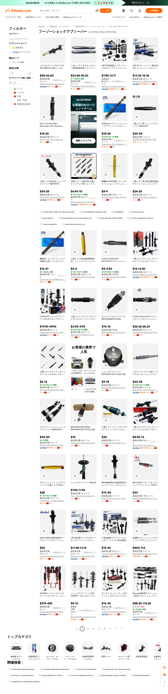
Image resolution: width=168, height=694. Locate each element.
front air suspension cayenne (140, 218)
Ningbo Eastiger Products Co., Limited (84, 202)
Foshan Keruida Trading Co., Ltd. (115, 443)
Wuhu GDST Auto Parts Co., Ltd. (145, 445)
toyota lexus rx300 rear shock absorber (57, 212)
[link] (164, 667)
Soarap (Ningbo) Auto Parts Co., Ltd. (53, 612)
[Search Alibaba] (66, 10)
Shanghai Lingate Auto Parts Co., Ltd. (145, 332)
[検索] (106, 10)
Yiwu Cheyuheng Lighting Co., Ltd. (84, 496)
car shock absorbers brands (80, 675)
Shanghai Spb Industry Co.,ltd (83, 617)
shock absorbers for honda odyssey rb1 (74, 218)
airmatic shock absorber (85, 669)
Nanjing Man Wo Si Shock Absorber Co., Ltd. (115, 332)
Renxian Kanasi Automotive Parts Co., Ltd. (115, 388)
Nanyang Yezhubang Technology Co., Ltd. (53, 445)
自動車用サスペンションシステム (89, 26)
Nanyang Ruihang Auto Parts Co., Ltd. (53, 390)
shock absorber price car (73, 224)
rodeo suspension (48, 224)
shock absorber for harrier (51, 675)
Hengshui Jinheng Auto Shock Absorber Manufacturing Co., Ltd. (115, 277)
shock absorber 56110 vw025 (109, 218)
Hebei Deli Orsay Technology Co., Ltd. (84, 277)
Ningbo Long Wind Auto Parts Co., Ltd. (115, 86)
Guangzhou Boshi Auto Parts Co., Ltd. (84, 86)
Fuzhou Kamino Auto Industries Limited (115, 197)
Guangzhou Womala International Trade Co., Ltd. (145, 617)
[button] (97, 10)
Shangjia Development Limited (145, 554)
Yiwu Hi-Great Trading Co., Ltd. (115, 554)
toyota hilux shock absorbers (22, 669)
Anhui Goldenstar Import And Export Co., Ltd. (145, 274)
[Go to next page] (121, 628)
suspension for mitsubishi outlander (24, 681)
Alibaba (42, 26)
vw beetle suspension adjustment (54, 669)
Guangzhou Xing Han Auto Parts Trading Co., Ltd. (53, 556)
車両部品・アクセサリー (60, 26)
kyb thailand (46, 218)
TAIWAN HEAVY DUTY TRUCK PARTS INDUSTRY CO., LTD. (145, 139)
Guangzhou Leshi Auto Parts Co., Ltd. (53, 332)
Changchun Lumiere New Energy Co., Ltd (53, 501)
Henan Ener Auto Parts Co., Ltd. (53, 139)
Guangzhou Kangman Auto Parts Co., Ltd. (84, 335)
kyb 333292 (117, 212)
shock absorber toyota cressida (112, 675)
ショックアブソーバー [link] (118, 26)
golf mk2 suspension (140, 675)
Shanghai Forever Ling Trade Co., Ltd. (115, 498)
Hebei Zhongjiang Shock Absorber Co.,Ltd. (84, 443)
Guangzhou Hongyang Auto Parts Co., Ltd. (115, 612)
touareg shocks (136, 212)
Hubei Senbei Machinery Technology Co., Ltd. (145, 498)
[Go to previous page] (76, 628)
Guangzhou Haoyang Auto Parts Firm (145, 197)
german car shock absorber (21, 675)
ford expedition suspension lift (93, 212)
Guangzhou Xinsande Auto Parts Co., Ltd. (53, 197)
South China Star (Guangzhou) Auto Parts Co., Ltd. (53, 84)
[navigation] (21, 328)
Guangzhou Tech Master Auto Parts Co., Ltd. (115, 144)
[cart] (132, 11)
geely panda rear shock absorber (116, 669)
